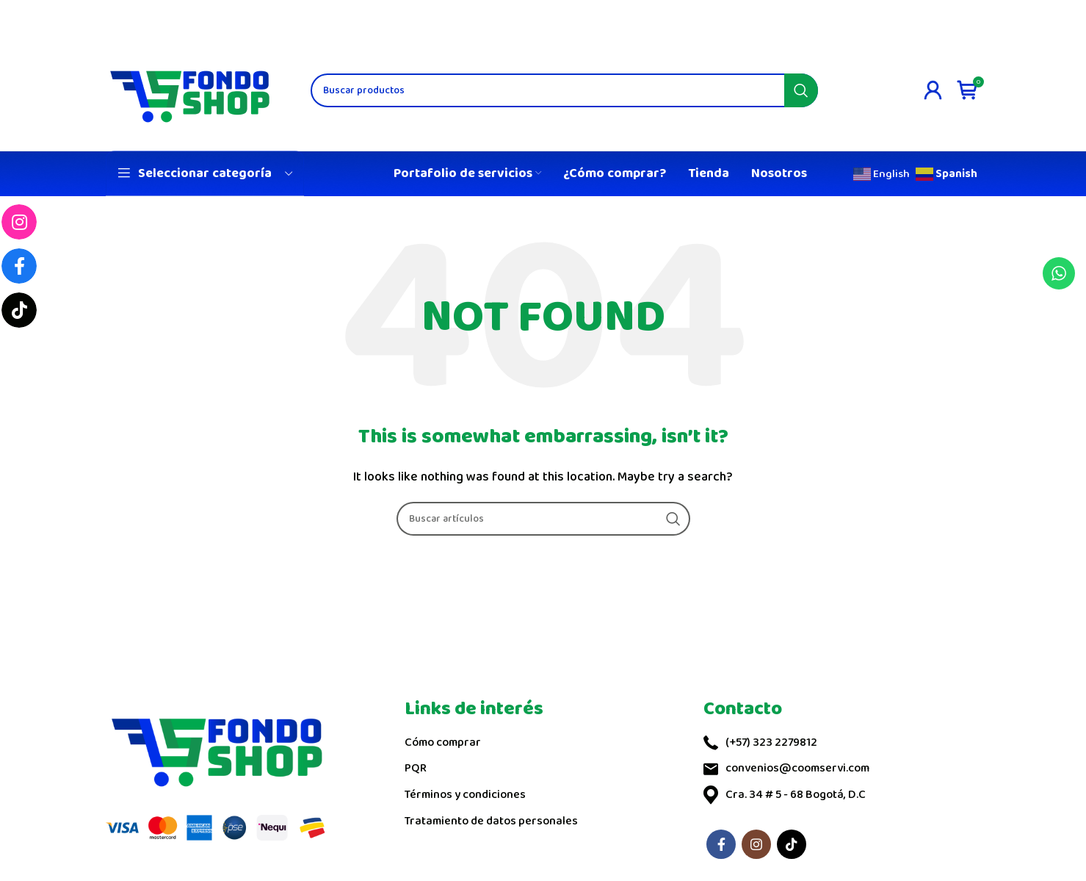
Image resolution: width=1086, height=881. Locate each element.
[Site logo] (190, 89)
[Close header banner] (1067, 14)
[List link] (543, 742)
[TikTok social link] (791, 844)
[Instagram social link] (756, 844)
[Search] (564, 90)
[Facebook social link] (721, 844)
